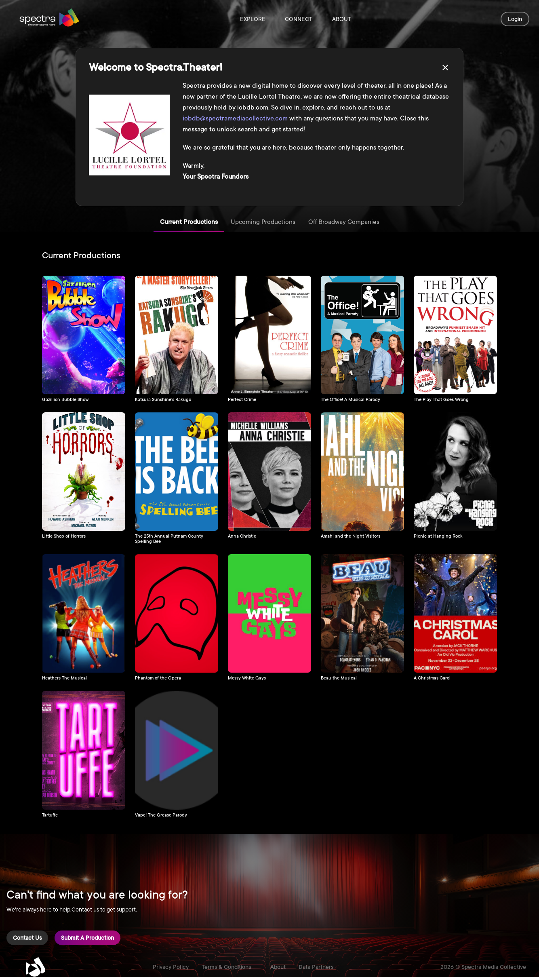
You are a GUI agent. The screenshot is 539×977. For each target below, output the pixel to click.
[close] (445, 67)
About (341, 19)
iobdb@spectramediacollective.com (235, 118)
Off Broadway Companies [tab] (344, 222)
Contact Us (27, 938)
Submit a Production (87, 938)
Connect (299, 19)
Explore (253, 19)
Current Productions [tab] (189, 222)
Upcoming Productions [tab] (263, 222)
